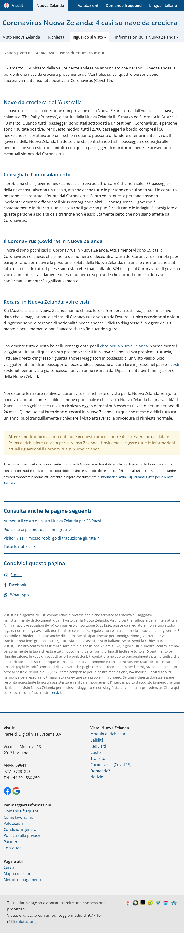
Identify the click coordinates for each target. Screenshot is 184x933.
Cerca (9, 867)
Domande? (100, 770)
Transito (97, 758)
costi (175, 364)
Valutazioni (88, 5)
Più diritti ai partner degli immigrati (35, 529)
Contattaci (13, 848)
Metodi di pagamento (23, 879)
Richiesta (56, 37)
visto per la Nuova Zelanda (124, 346)
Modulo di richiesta (107, 734)
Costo (95, 752)
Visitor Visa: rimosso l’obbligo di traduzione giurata (50, 538)
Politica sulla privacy (22, 835)
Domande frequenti (124, 5)
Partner (10, 841)
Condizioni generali (21, 829)
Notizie (96, 776)
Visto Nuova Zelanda (21, 37)
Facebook (15, 584)
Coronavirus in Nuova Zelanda (72, 449)
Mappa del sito (17, 873)
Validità (97, 740)
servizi (56, 692)
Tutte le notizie (17, 546)
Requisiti (98, 746)
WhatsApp (16, 595)
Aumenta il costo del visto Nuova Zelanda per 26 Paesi (52, 521)
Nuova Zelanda (50, 5)
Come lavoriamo (18, 817)
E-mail (13, 574)
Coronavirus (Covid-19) (111, 764)
